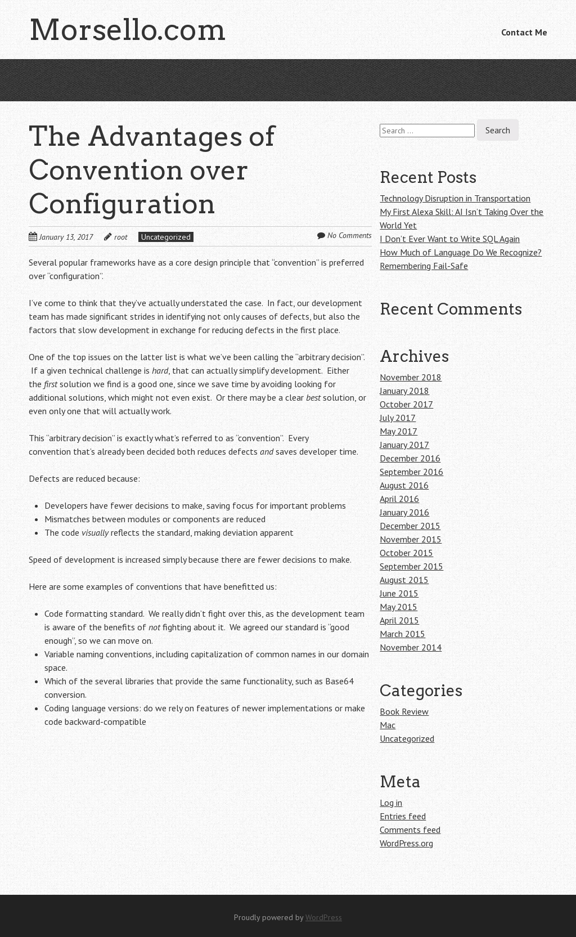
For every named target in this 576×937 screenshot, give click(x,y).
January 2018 (404, 390)
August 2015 (404, 579)
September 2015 (411, 566)
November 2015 (411, 539)
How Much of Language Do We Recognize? (461, 252)
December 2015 (410, 525)
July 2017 (398, 417)
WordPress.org (406, 843)
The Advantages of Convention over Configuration (151, 170)
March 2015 (402, 633)
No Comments (349, 235)
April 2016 (399, 498)
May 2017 (398, 431)
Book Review (404, 711)
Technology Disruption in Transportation (455, 198)
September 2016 (411, 471)
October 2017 (406, 404)
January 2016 (404, 512)
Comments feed (410, 829)
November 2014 (411, 647)
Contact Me (524, 32)
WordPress (323, 917)
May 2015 (398, 606)
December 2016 (410, 458)
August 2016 (404, 485)
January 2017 (404, 444)
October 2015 (406, 552)
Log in (391, 802)
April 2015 (399, 620)
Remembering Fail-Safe (424, 265)
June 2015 (399, 593)
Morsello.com (127, 29)
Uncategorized (166, 237)
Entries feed (403, 816)
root (120, 237)
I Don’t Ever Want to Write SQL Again (450, 238)
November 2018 (411, 377)
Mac (387, 724)
